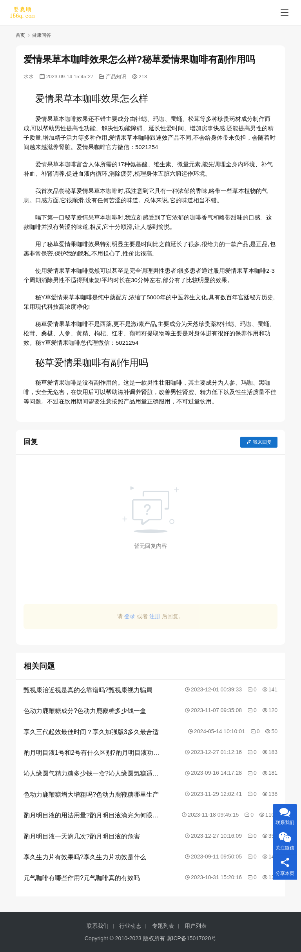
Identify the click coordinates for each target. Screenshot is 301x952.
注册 (154, 616)
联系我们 (98, 926)
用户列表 (196, 926)
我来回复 (259, 442)
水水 (29, 76)
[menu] (284, 12)
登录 (129, 616)
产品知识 (116, 76)
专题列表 (163, 926)
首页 (20, 35)
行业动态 (130, 926)
